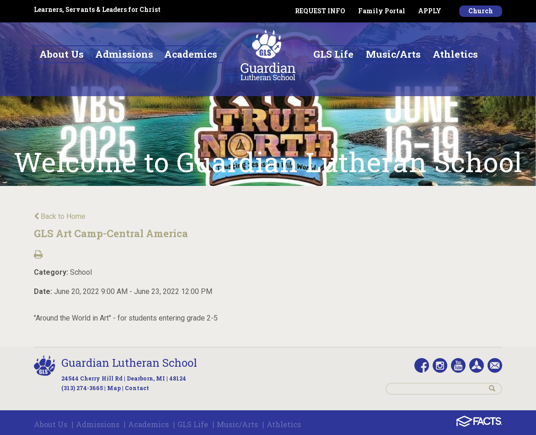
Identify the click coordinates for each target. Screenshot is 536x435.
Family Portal (381, 10)
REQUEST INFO (320, 10)
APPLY (429, 10)
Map (114, 388)
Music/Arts (237, 424)
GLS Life (192, 424)
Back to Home (60, 216)
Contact (137, 388)
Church (480, 10)
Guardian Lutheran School (129, 362)
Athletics (284, 424)
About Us (50, 424)
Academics (148, 424)
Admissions (97, 424)
